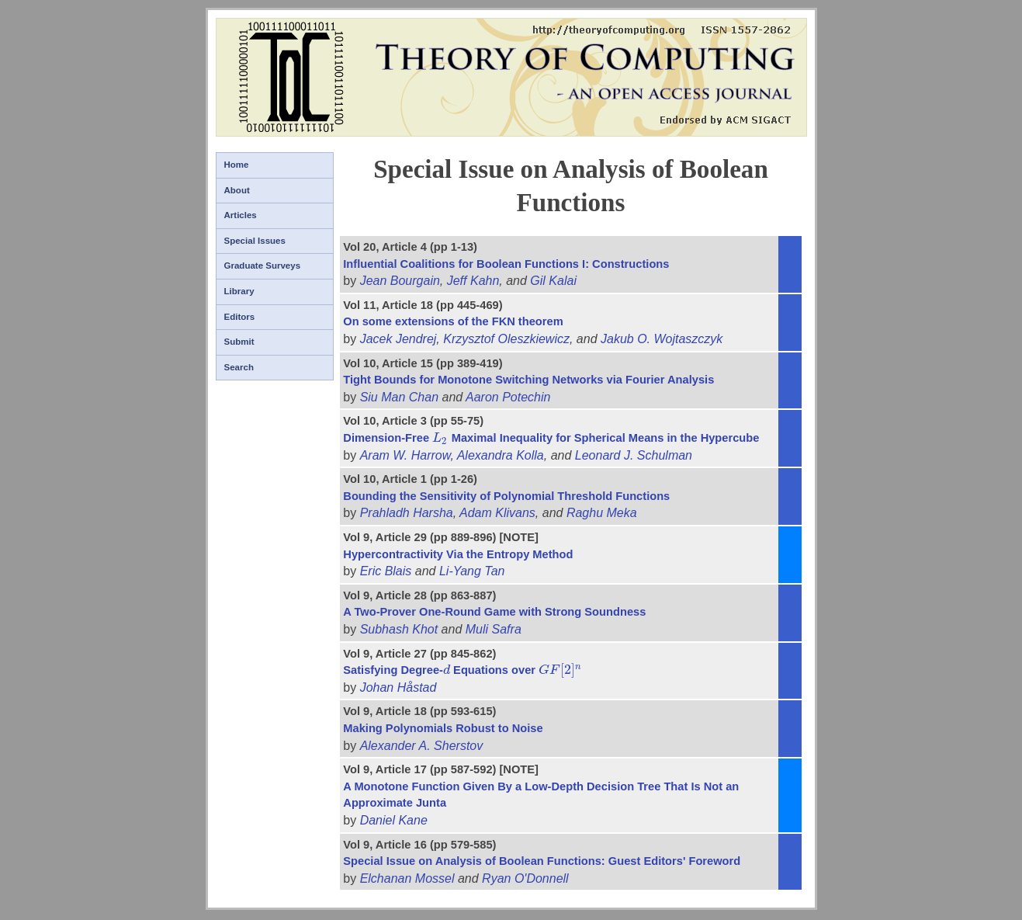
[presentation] (440, 438)
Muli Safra (493, 629)
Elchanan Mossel (407, 878)
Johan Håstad (398, 687)
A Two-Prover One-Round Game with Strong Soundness (494, 612)
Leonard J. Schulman (633, 455)
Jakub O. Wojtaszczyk (661, 338)
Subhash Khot (399, 629)
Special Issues (255, 240)
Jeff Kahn (473, 280)
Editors (239, 316)
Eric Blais (386, 571)
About (237, 190)
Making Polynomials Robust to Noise (442, 728)
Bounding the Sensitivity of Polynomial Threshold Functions (506, 496)
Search (239, 367)
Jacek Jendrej (398, 338)
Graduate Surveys (262, 265)
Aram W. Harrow (405, 455)
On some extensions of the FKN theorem (453, 321)
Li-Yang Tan (472, 571)
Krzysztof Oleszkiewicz (506, 338)
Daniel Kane (394, 820)
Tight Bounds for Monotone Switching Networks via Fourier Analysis (528, 379)
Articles (240, 215)
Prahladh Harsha (406, 512)
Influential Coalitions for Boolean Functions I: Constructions (506, 264)
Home (236, 164)
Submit (239, 341)
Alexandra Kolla (500, 455)
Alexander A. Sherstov (421, 745)
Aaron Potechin (508, 397)
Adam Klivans (497, 512)
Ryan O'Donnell (525, 878)
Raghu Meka (601, 512)
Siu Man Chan (399, 397)
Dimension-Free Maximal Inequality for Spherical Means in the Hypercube (551, 438)
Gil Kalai (553, 280)
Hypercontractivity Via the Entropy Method (458, 554)
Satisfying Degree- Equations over (462, 670)
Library (239, 291)
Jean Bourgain (400, 280)
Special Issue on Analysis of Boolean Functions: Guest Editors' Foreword (541, 861)
